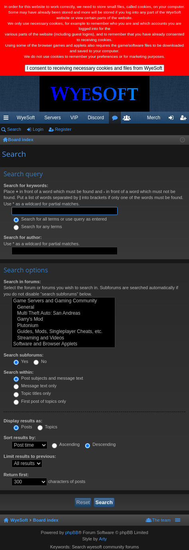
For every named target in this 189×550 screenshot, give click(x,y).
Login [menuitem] (173, 119)
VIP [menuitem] (74, 117)
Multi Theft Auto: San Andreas (63, 313)
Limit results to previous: (30, 456)
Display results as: (23, 420)
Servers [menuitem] (52, 117)
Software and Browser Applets (63, 344)
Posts (23, 426)
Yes (21, 361)
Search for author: (22, 237)
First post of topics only (40, 401)
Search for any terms (38, 226)
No (40, 361)
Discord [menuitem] (96, 117)
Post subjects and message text (48, 378)
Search (14, 129)
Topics (47, 426)
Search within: (18, 372)
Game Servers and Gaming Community (63, 301)
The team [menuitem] (161, 520)
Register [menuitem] (185, 119)
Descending (100, 444)
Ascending (66, 444)
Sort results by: (20, 437)
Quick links (7, 119)
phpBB (71, 532)
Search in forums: (22, 281)
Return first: (16, 474)
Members (128, 119)
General (63, 307)
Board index (46, 520)
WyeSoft (26, 117)
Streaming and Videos (63, 338)
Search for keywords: (26, 185)
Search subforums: (23, 355)
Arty (103, 538)
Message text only (35, 385)
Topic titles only (32, 393)
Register (63, 129)
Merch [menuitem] (153, 117)
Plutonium (63, 326)
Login (38, 129)
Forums (116, 119)
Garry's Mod (63, 319)
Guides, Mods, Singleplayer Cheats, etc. (63, 332)
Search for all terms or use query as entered (60, 219)
